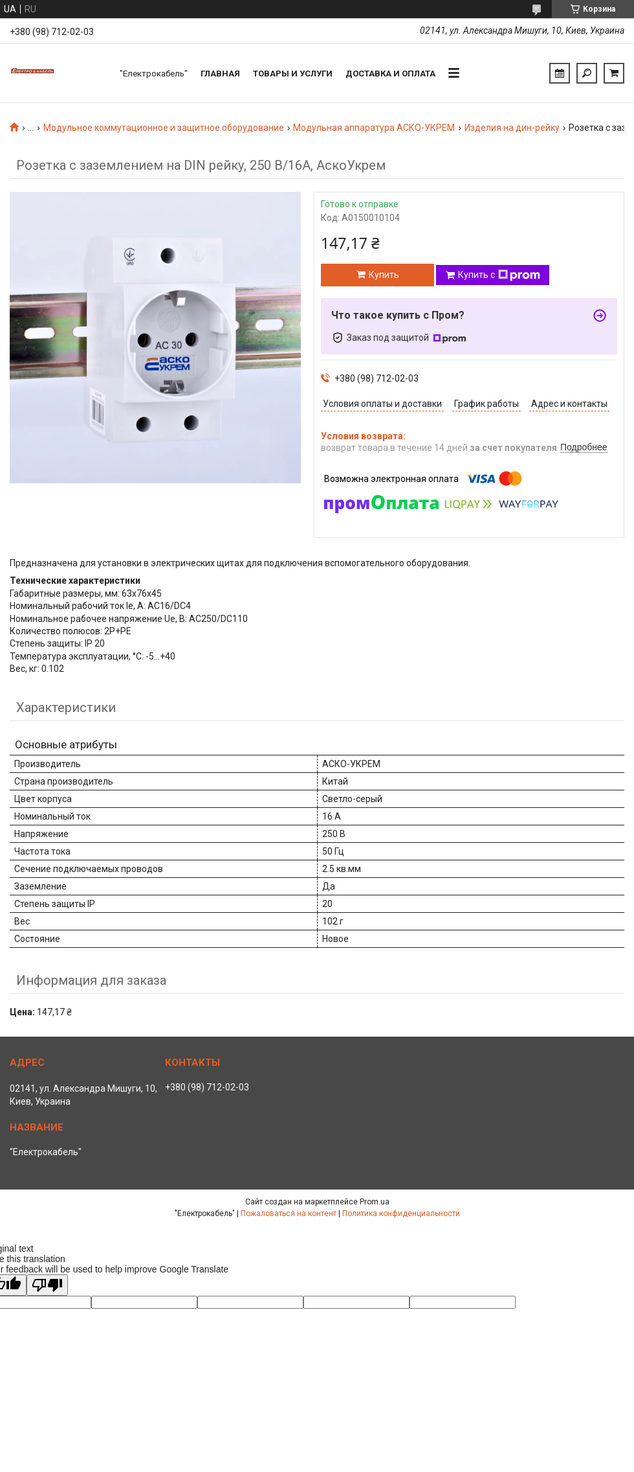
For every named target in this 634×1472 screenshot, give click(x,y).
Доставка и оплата (390, 73)
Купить (384, 275)
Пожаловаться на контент (288, 1213)
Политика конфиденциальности (401, 1213)
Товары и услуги (293, 73)
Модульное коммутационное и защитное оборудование (163, 127)
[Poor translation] (47, 1285)
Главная (220, 73)
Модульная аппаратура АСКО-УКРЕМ (374, 127)
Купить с (499, 275)
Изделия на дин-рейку (512, 127)
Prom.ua (374, 1201)
